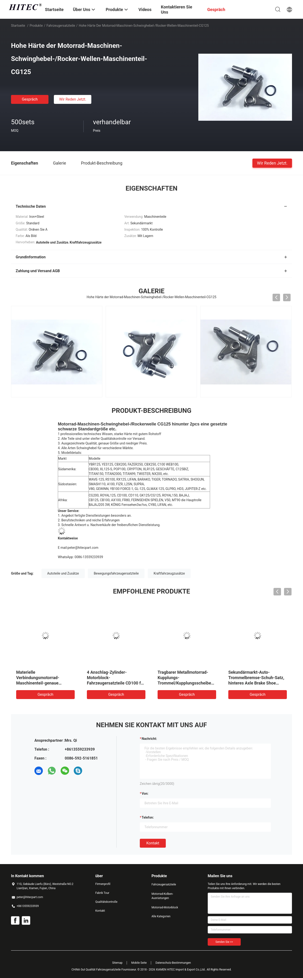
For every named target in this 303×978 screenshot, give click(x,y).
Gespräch (30, 99)
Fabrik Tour (102, 893)
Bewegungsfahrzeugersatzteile (116, 573)
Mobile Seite (139, 962)
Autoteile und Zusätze (63, 573)
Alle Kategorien (161, 916)
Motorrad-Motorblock (165, 907)
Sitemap (117, 962)
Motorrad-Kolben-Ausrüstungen (162, 896)
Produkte (36, 25)
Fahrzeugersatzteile (60, 25)
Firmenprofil (102, 884)
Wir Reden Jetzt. (72, 99)
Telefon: (148, 817)
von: (145, 793)
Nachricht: (149, 739)
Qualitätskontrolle (106, 901)
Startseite (18, 25)
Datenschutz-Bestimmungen (173, 962)
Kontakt (152, 843)
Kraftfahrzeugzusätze (169, 573)
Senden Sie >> (224, 942)
